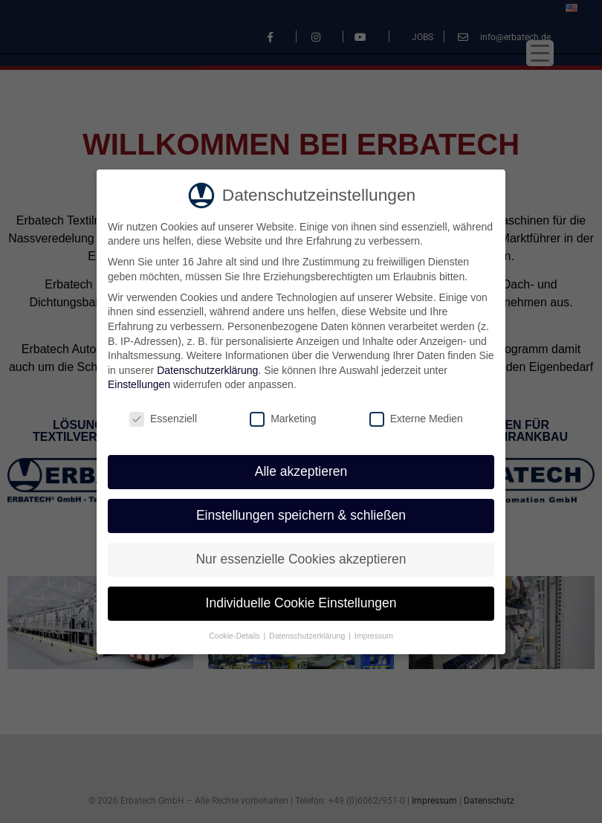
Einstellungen (139, 383)
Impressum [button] (374, 633)
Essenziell (163, 417)
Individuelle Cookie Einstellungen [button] (301, 600)
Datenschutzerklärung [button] (308, 633)
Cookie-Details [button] (235, 633)
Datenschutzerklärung (207, 368)
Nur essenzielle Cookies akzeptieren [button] (300, 556)
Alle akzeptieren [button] (301, 469)
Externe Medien (416, 417)
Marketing (283, 417)
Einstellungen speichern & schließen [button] (301, 513)
